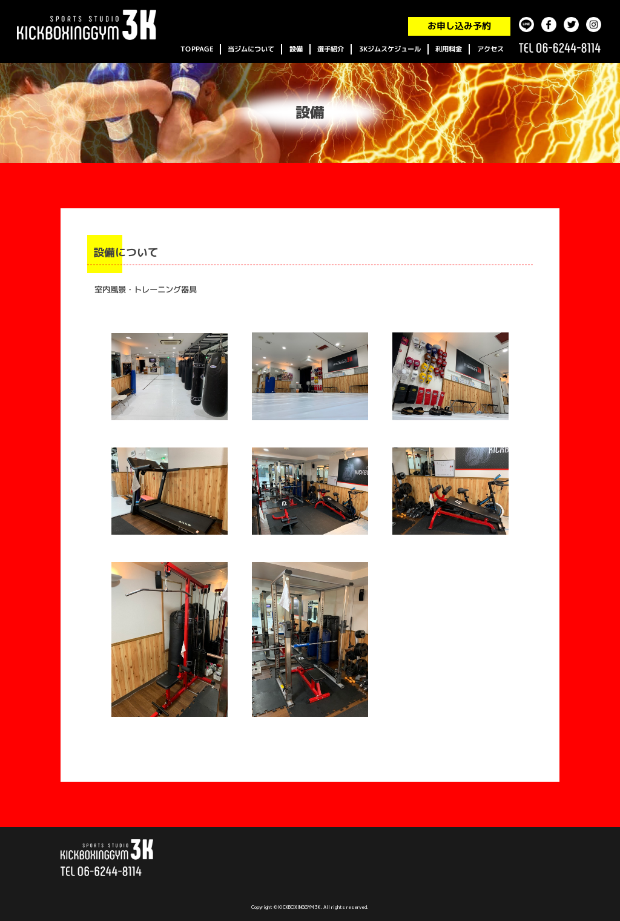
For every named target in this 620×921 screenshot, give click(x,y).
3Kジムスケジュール (390, 49)
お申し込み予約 (459, 26)
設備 (296, 49)
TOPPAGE (196, 49)
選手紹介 (330, 49)
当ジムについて (251, 49)
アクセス (490, 49)
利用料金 (448, 49)
